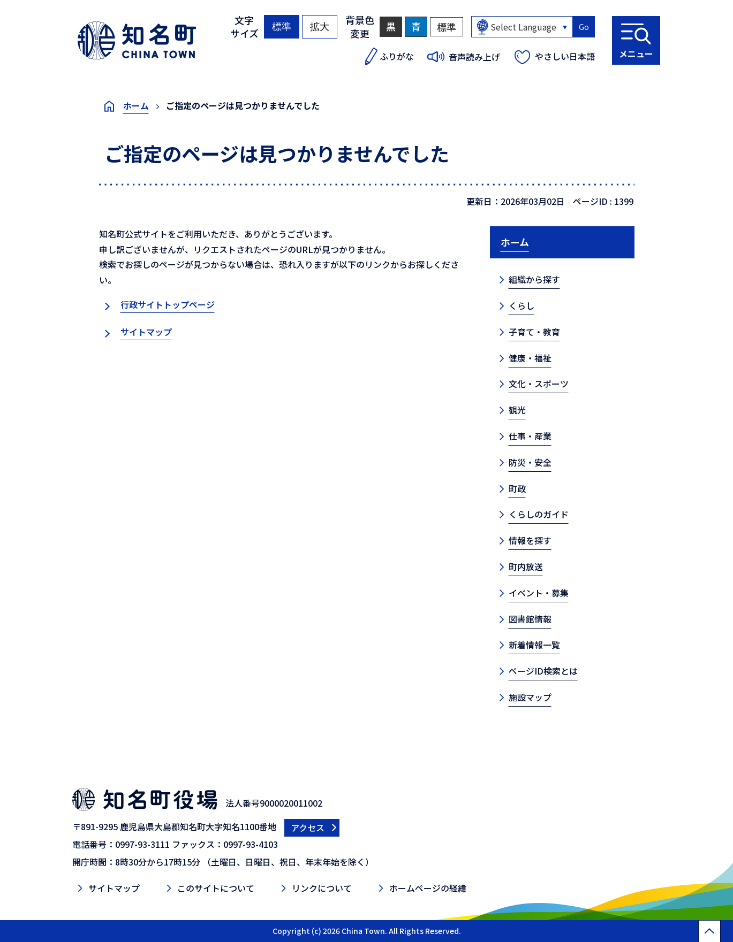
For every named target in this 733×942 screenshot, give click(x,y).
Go (584, 26)
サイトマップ (146, 331)
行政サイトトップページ (167, 304)
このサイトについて (215, 888)
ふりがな (397, 56)
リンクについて (322, 888)
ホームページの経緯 (427, 888)
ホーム (136, 105)
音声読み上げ (474, 56)
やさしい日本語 (565, 56)
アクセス (307, 827)
